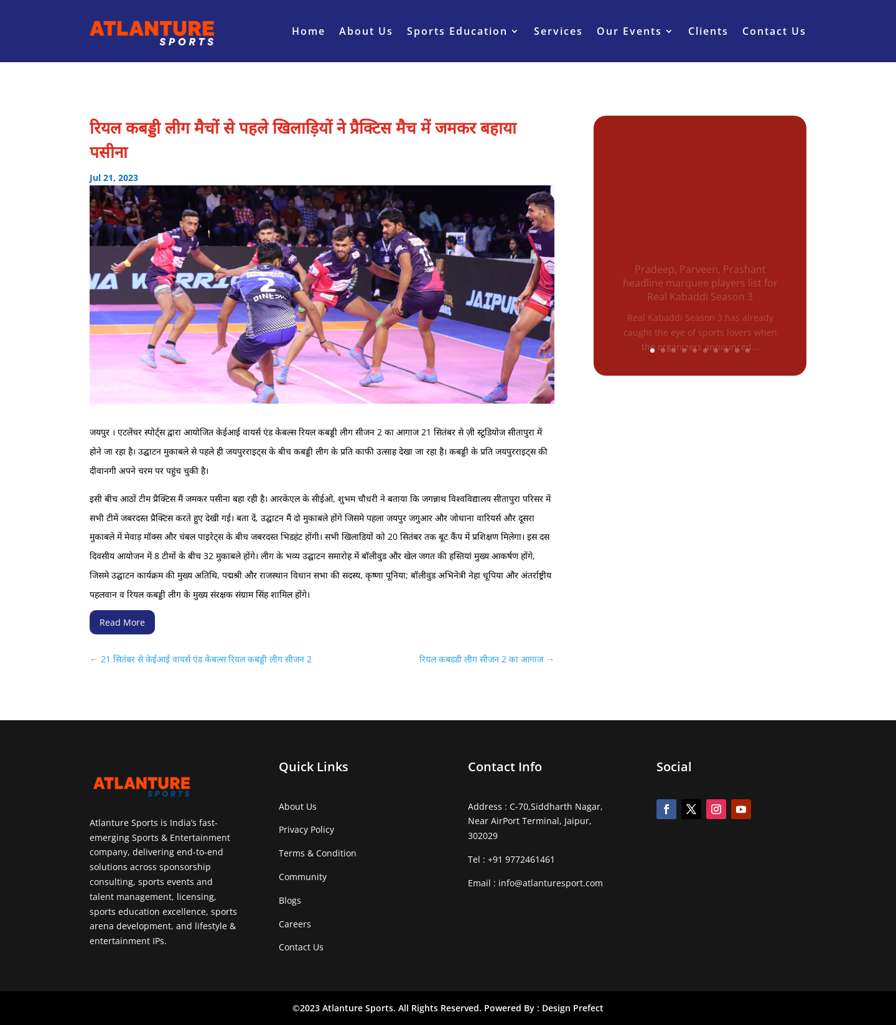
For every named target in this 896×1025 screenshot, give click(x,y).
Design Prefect (573, 1008)
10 (747, 350)
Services (558, 31)
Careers (295, 924)
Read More (122, 622)
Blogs (290, 900)
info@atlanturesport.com (550, 883)
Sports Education (457, 31)
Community (303, 877)
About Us (366, 31)
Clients (708, 31)
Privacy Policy (306, 829)
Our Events (629, 31)
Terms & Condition (318, 853)
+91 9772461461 (521, 859)
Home (308, 31)
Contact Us (774, 31)
